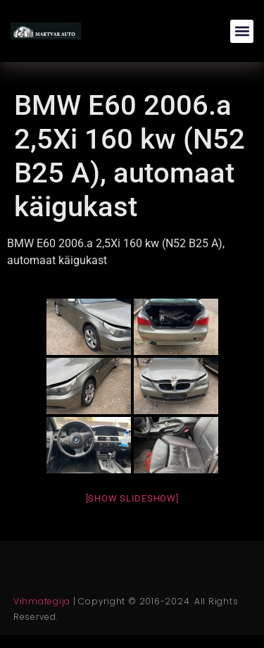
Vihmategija (41, 601)
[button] (241, 31)
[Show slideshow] (132, 498)
